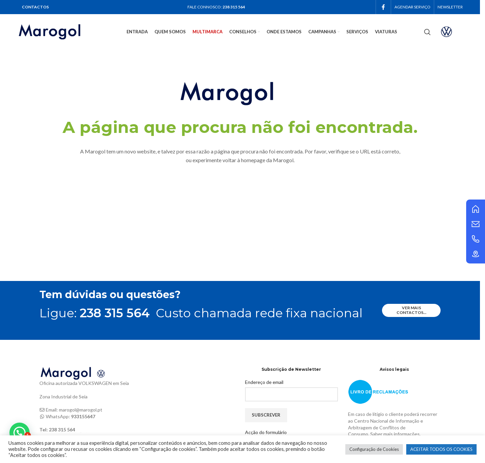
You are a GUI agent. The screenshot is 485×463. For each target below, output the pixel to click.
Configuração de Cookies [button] (374, 449)
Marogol (283, 160)
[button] (19, 433)
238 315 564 (233, 6)
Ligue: (94, 313)
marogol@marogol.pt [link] (80, 410)
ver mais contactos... (411, 310)
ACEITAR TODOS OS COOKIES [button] (441, 449)
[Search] (427, 32)
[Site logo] (58, 31)
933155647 (83, 416)
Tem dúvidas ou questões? (110, 294)
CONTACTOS (35, 6)
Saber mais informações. (395, 434)
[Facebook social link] (383, 7)
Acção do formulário (266, 432)
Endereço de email (264, 382)
